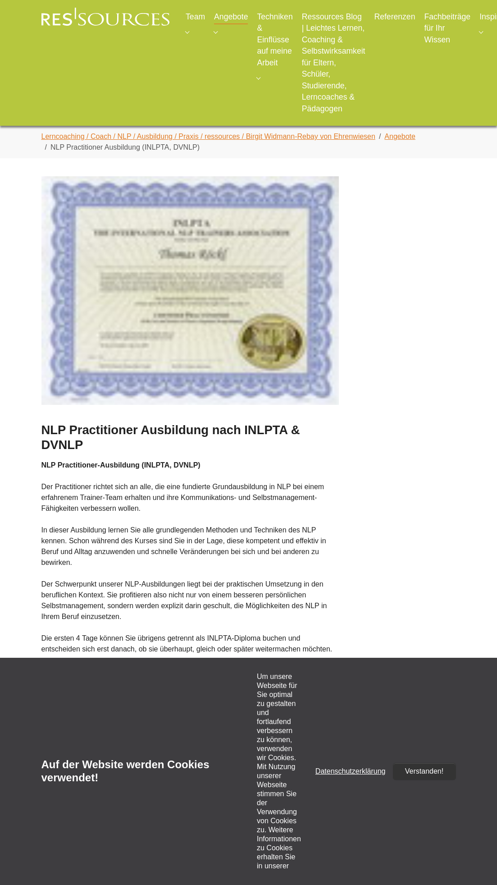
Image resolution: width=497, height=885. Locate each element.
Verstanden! (424, 771)
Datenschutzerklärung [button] (350, 771)
